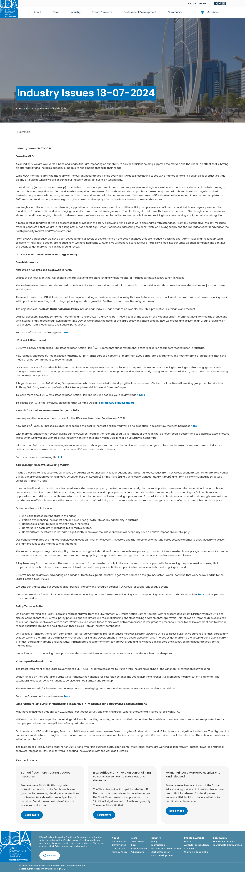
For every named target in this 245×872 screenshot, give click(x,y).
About (37, 12)
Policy (154, 841)
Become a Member (197, 3)
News (56, 12)
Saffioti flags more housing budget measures (45, 774)
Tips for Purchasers (224, 841)
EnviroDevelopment (162, 855)
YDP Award (190, 848)
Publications (137, 852)
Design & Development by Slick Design (40, 868)
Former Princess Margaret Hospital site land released (193, 774)
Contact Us (118, 848)
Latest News (137, 841)
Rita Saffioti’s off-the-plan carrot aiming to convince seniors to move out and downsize (122, 776)
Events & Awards (102, 12)
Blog (28, 108)
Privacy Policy (119, 852)
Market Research (160, 852)
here (65, 332)
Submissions (158, 845)
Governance (119, 845)
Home (19, 108)
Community (175, 12)
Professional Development (140, 12)
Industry (76, 12)
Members (213, 12)
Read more (32, 815)
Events (188, 841)
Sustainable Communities (227, 845)
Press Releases (139, 848)
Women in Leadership (196, 852)
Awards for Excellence (197, 845)
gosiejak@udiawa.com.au (116, 403)
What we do (119, 841)
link (60, 457)
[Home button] (9, 9)
